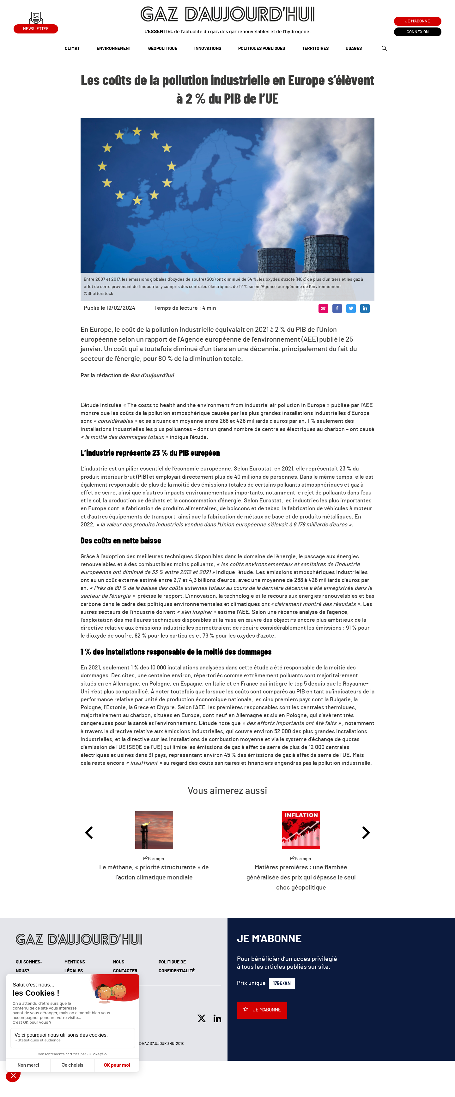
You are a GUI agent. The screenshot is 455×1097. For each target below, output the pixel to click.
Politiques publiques (261, 48)
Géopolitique (162, 48)
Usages (354, 48)
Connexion (418, 32)
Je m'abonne (417, 21)
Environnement (114, 48)
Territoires (315, 48)
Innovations (207, 48)
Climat (72, 48)
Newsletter (36, 27)
